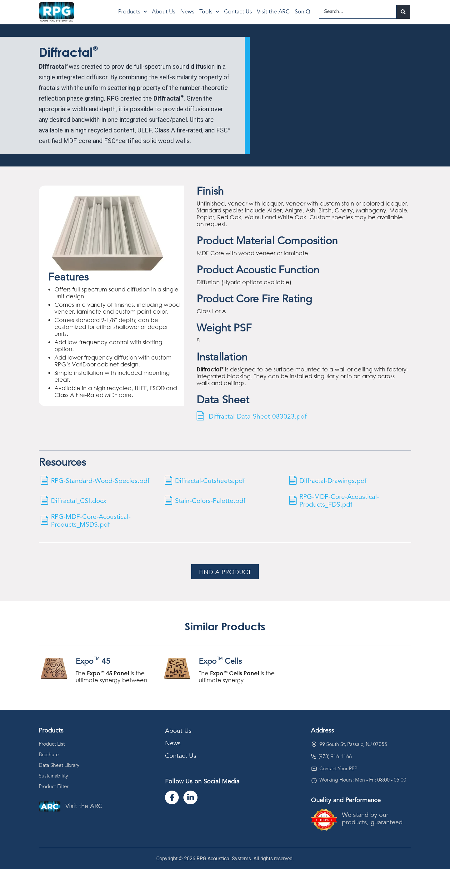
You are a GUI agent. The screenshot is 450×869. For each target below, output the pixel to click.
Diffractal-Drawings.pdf (334, 480)
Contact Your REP (338, 769)
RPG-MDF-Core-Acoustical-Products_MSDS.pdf (92, 521)
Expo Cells (220, 661)
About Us (163, 12)
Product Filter (53, 786)
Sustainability (53, 776)
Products (132, 12)
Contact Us (238, 12)
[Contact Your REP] (314, 769)
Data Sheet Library (59, 765)
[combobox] (358, 12)
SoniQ (302, 12)
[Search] (403, 12)
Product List (52, 744)
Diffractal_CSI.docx (80, 500)
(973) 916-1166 (335, 756)
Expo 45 (93, 661)
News (187, 12)
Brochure (49, 754)
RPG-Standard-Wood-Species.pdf (101, 480)
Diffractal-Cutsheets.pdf (211, 480)
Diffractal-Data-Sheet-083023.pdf (259, 416)
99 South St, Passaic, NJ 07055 (353, 744)
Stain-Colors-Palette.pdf (211, 500)
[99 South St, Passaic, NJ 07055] (314, 744)
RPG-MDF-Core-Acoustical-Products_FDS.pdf (341, 501)
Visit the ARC (273, 12)
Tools (209, 12)
